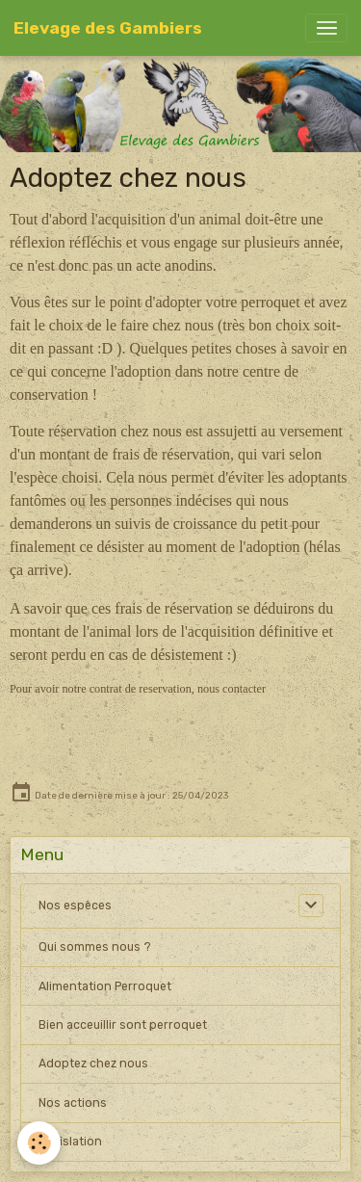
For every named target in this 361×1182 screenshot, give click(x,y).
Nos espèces (75, 905)
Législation (70, 1141)
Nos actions (73, 1103)
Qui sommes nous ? (95, 947)
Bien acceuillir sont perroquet (123, 1025)
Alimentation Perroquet (105, 986)
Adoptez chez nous (93, 1063)
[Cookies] (39, 1143)
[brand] (107, 27)
